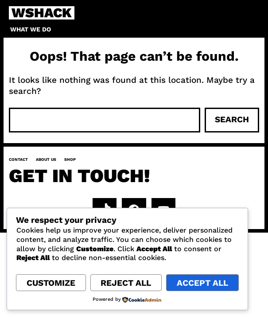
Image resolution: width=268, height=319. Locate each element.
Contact (18, 159)
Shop (70, 159)
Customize (51, 283)
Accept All (202, 283)
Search (232, 119)
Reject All (126, 283)
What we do (30, 29)
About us (46, 159)
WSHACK (42, 12)
